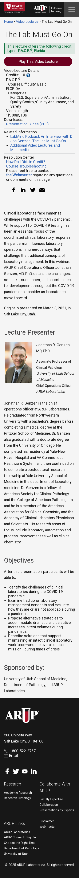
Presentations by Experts (57, 810)
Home (8, 22)
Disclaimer (47, 821)
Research (12, 784)
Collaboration (49, 805)
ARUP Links (14, 823)
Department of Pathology (21, 848)
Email (11, 755)
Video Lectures (27, 22)
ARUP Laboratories (17, 832)
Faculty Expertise (51, 799)
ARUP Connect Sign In (20, 837)
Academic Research (18, 793)
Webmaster (48, 826)
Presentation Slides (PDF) (27, 124)
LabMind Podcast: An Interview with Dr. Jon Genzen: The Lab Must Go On (42, 138)
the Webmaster (19, 175)
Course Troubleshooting (26, 166)
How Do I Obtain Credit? (25, 162)
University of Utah (16, 854)
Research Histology (17, 798)
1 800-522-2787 (20, 751)
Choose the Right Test (19, 843)
